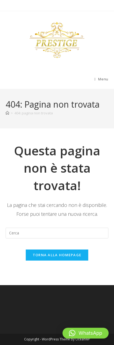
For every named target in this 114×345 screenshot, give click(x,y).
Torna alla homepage (57, 254)
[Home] (7, 113)
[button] (85, 333)
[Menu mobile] (101, 79)
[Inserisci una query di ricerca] (57, 233)
